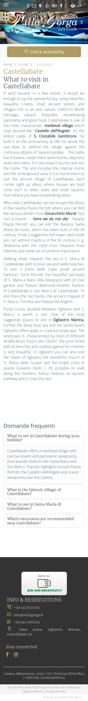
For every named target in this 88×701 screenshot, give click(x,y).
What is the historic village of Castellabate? (34, 492)
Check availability (44, 52)
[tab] (44, 438)
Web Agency (75, 697)
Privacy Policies (56, 691)
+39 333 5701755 (23, 622)
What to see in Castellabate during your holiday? (43, 438)
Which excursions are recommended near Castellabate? (40, 521)
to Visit (24, 64)
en (75, 6)
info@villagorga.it (28, 615)
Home (8, 64)
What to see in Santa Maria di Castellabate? (34, 506)
